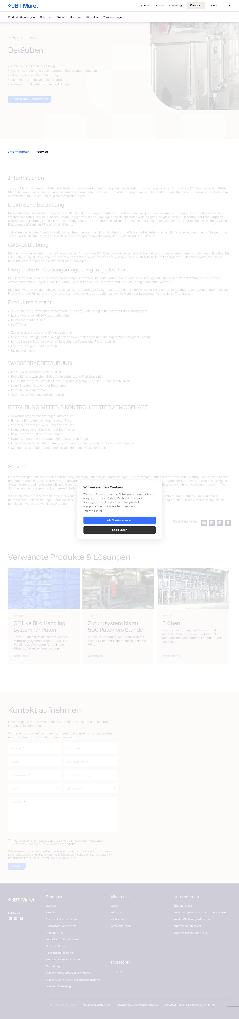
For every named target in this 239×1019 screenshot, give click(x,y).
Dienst (61, 17)
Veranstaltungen (113, 17)
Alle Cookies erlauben (100, 525)
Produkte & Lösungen (21, 17)
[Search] (229, 6)
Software (46, 17)
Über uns (75, 17)
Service (42, 152)
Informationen (18, 152)
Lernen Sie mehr (92, 515)
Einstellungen (138, 525)
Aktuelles (92, 17)
